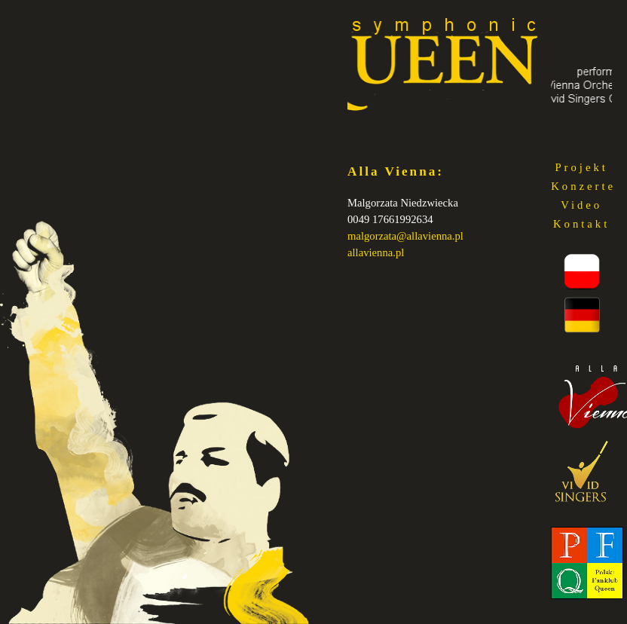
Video (581, 205)
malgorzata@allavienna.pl (405, 236)
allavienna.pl (375, 252)
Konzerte (583, 186)
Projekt (581, 167)
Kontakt (581, 224)
